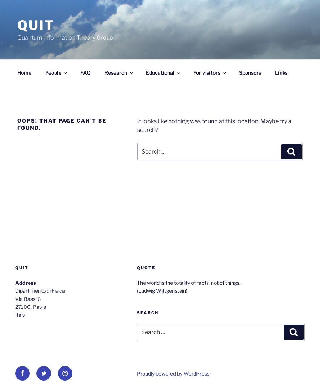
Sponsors (250, 73)
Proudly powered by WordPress (173, 373)
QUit (36, 25)
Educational (163, 73)
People (56, 73)
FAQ (85, 73)
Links (281, 73)
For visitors (210, 73)
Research (119, 73)
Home (24, 73)
